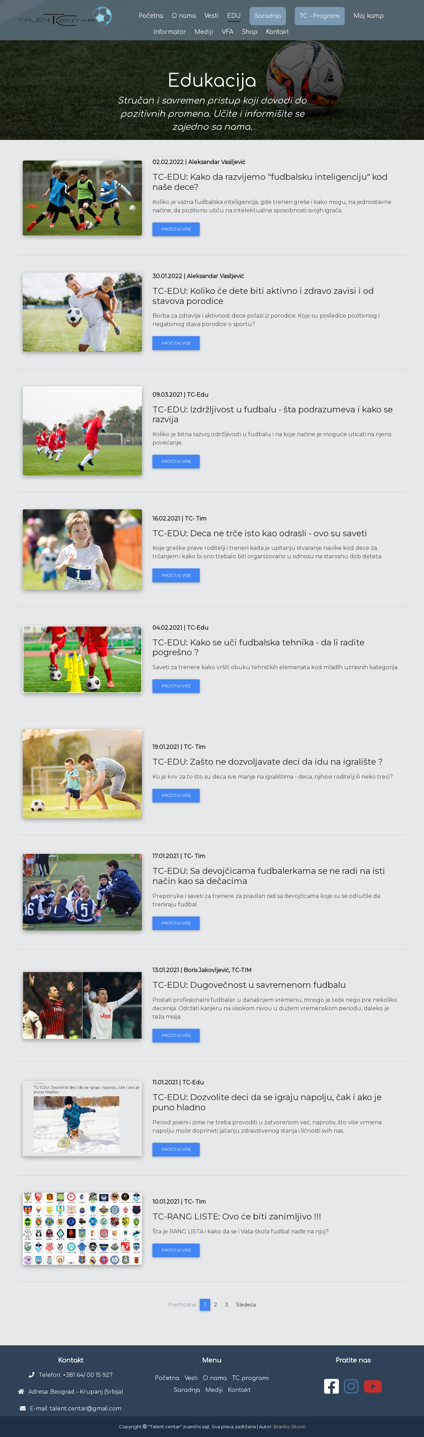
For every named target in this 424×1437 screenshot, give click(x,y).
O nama (184, 16)
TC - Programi (320, 16)
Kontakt (277, 32)
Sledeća (246, 1305)
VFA (227, 32)
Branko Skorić (290, 1426)
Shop (250, 32)
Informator (169, 32)
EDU (234, 16)
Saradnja (267, 16)
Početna (151, 16)
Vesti (211, 16)
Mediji (203, 32)
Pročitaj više (176, 229)
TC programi (250, 1378)
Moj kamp (369, 16)
